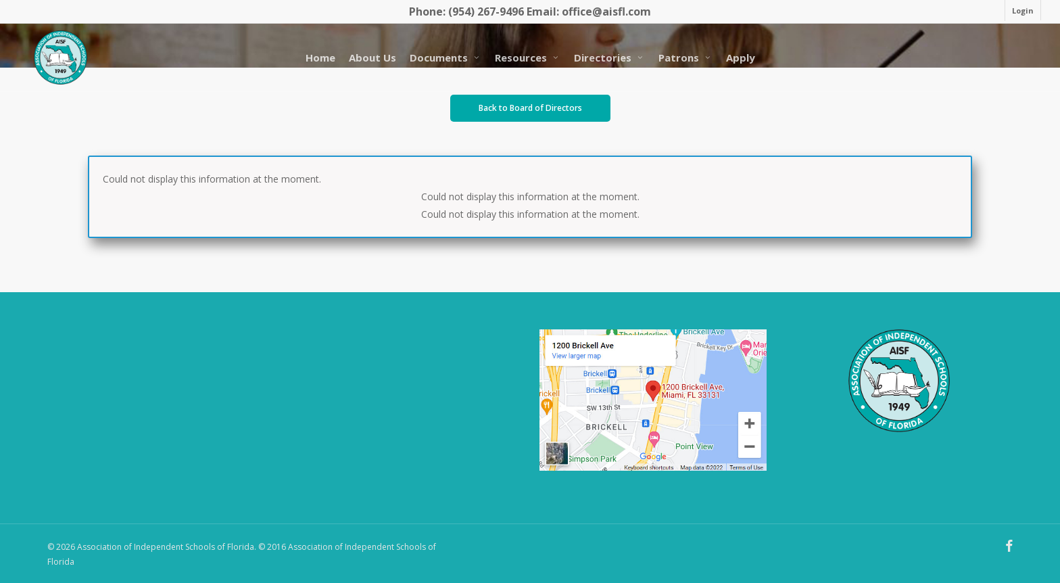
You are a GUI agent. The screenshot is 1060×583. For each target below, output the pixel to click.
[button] (530, 108)
